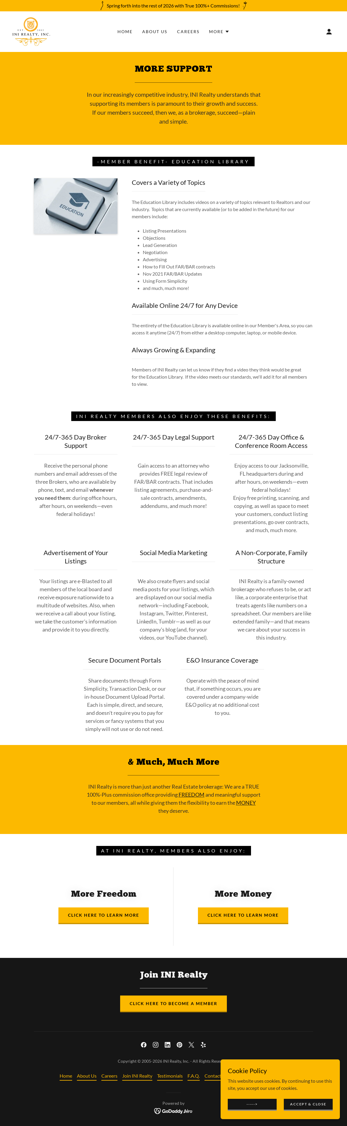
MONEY (246, 802)
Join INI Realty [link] (137, 1076)
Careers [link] (188, 31)
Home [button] (66, 1076)
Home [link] (125, 31)
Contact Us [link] (216, 1076)
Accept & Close (308, 1104)
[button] (219, 31)
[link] (31, 31)
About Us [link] (154, 31)
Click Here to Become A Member (173, 1003)
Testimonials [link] (170, 1076)
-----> (252, 1104)
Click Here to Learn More (103, 915)
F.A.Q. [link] (194, 1076)
